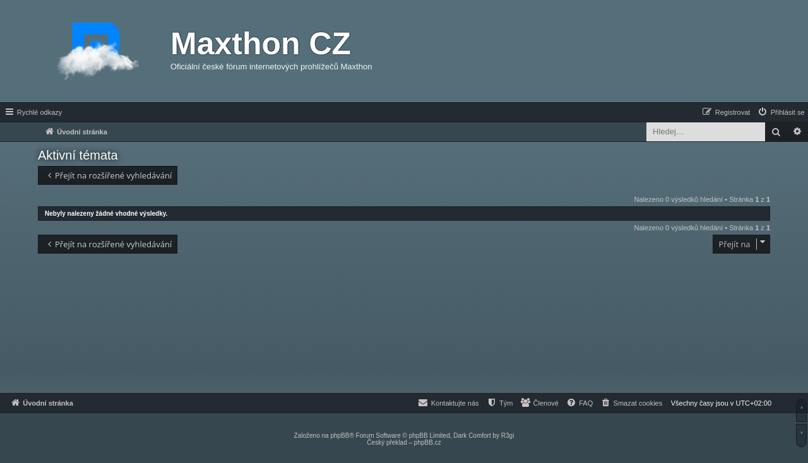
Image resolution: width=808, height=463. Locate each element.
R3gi (507, 435)
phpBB (339, 435)
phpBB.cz (427, 442)
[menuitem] (781, 112)
